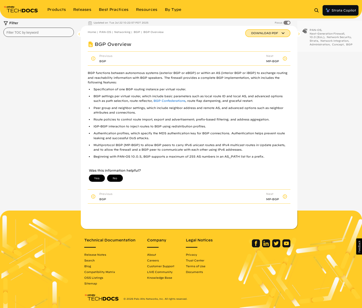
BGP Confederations (169, 101)
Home (92, 31)
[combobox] (38, 32)
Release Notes (95, 254)
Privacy (191, 254)
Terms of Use (195, 266)
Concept (338, 46)
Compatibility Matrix (99, 271)
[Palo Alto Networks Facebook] (256, 246)
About (151, 254)
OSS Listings (93, 277)
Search (89, 260)
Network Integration (334, 42)
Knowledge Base (159, 277)
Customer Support (160, 266)
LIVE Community (160, 271)
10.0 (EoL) (317, 38)
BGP (137, 31)
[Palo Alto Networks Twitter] (276, 246)
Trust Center (195, 260)
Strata (314, 42)
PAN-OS (105, 31)
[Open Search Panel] (317, 10)
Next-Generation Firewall (327, 35)
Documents (194, 271)
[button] (359, 246)
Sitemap (90, 283)
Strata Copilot (340, 10)
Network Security (339, 38)
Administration (320, 46)
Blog (87, 266)
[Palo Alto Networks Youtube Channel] (286, 246)
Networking (122, 31)
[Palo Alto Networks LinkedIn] (266, 246)
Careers (153, 260)
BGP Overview (153, 31)
